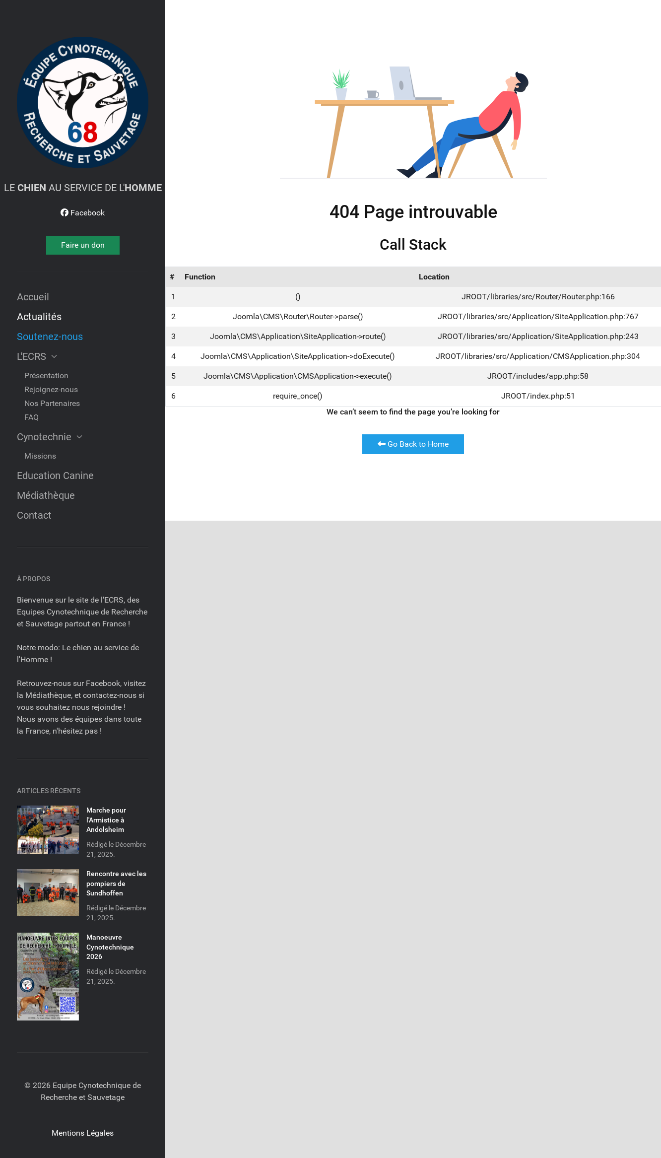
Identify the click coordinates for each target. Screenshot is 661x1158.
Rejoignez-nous (51, 389)
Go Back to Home (413, 444)
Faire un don (83, 245)
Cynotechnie (49, 437)
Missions (40, 456)
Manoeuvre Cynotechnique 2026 (110, 946)
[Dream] (82, 102)
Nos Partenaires (52, 403)
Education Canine (55, 475)
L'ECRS (37, 356)
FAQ (31, 417)
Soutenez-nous (50, 336)
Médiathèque (46, 495)
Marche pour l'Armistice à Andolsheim (106, 819)
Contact (34, 515)
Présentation (46, 375)
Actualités (39, 317)
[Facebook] (83, 212)
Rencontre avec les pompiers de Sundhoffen (116, 883)
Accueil (33, 297)
